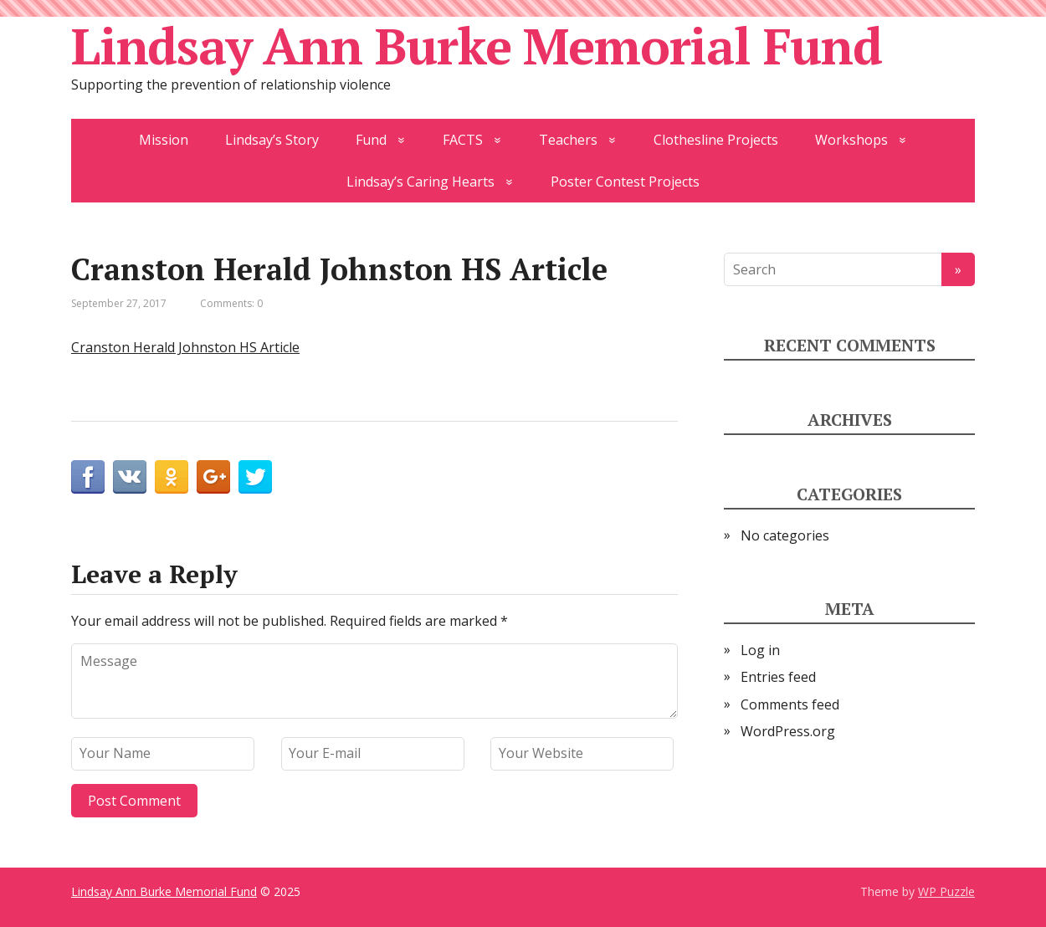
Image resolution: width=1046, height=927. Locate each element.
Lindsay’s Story (272, 140)
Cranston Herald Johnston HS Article (185, 347)
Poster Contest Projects (625, 181)
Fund (371, 140)
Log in (760, 650)
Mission (163, 140)
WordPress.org (788, 731)
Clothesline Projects (716, 140)
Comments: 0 (231, 303)
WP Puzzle (946, 891)
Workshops (851, 140)
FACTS (463, 140)
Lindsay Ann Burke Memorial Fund (476, 46)
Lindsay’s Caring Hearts (420, 181)
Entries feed (778, 677)
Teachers (568, 140)
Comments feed (790, 704)
